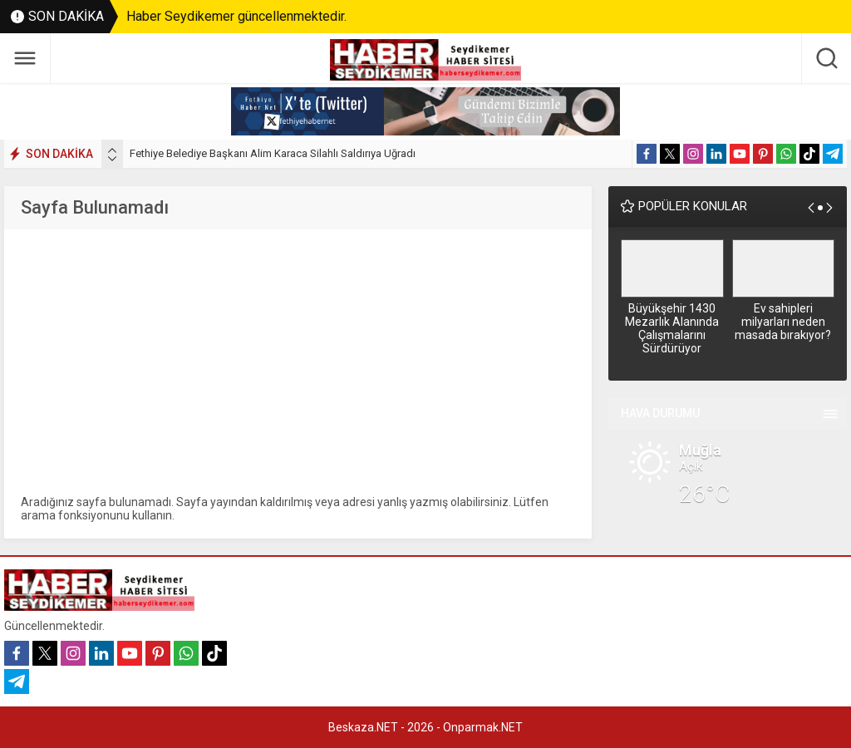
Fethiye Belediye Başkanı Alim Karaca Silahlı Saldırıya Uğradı (273, 153)
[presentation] (112, 150)
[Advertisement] (298, 362)
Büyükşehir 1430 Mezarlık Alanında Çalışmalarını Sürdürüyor (672, 328)
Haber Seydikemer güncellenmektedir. (236, 16)
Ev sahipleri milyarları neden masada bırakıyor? (783, 322)
